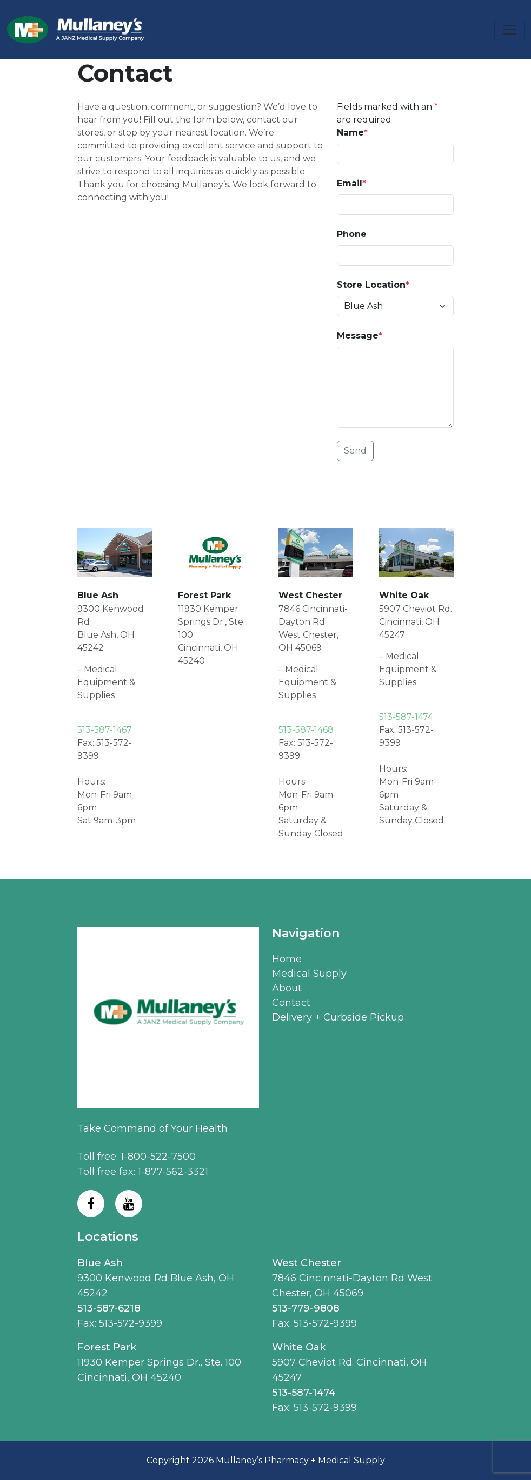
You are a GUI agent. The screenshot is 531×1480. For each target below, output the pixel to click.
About (287, 988)
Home (287, 959)
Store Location (373, 285)
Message (359, 335)
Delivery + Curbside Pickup (338, 1017)
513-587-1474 (406, 717)
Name (352, 132)
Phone (352, 234)
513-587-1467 (104, 730)
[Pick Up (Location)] (395, 306)
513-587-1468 (306, 730)
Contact (291, 1003)
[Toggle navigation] (509, 29)
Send (355, 450)
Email (351, 183)
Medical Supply (309, 973)
